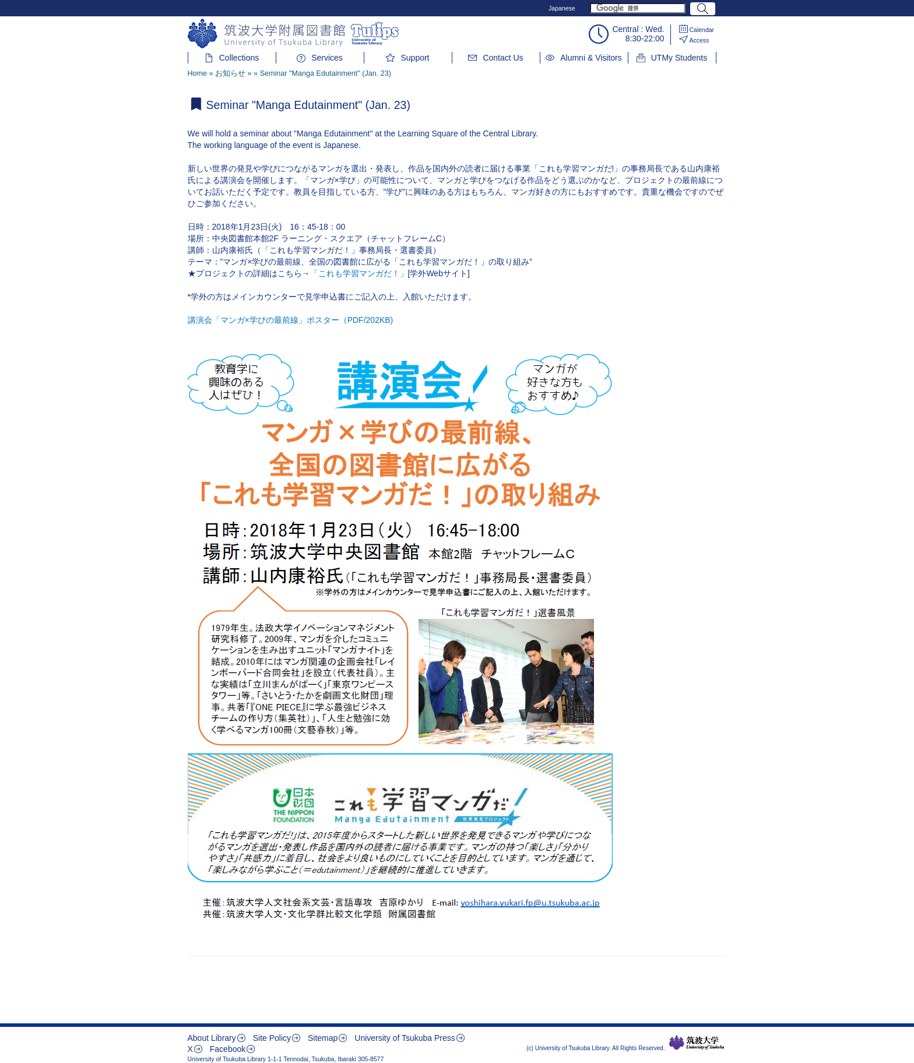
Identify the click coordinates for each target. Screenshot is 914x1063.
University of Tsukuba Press (404, 1038)
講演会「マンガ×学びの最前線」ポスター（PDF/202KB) (290, 320)
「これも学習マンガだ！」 (359, 273)
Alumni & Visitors (591, 57)
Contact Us (503, 57)
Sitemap (323, 1038)
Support (414, 57)
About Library (212, 1038)
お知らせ (230, 73)
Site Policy (272, 1038)
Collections (239, 57)
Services (327, 57)
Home (198, 73)
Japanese (562, 8)
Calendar (702, 29)
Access (699, 40)
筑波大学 (697, 1043)
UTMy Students (679, 57)
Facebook (227, 1049)
